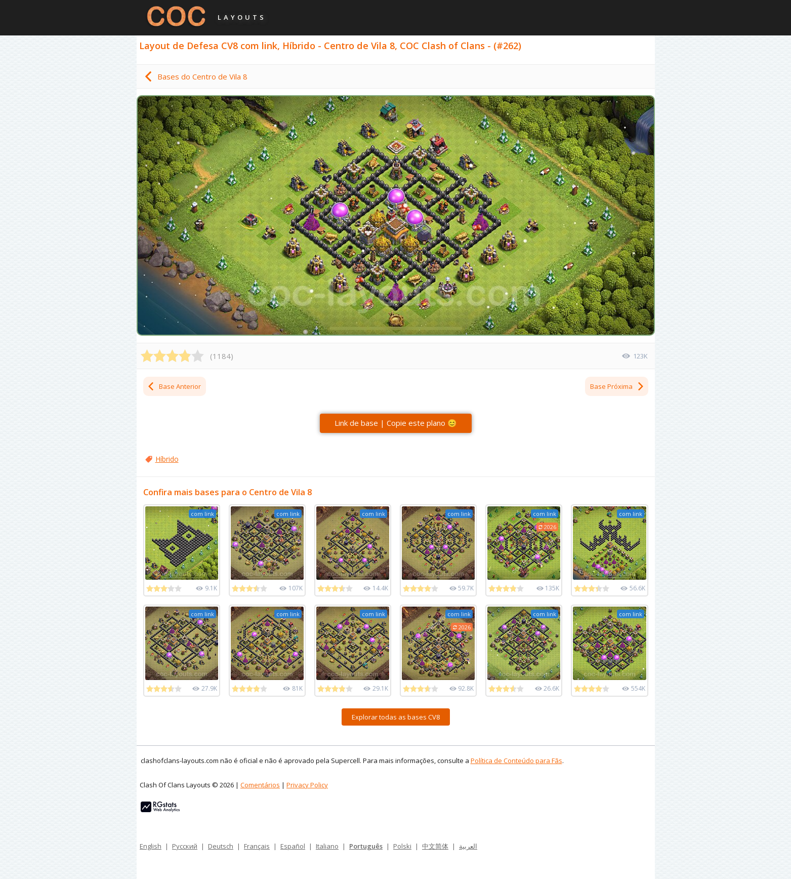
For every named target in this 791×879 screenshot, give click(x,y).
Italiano (327, 846)
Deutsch (220, 846)
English (150, 846)
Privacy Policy (307, 784)
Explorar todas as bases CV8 (396, 717)
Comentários (260, 784)
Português (366, 846)
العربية (468, 846)
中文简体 (435, 846)
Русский (184, 846)
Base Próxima (617, 386)
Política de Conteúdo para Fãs (516, 760)
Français (257, 846)
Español (292, 846)
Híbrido (167, 459)
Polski (402, 846)
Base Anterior (174, 386)
